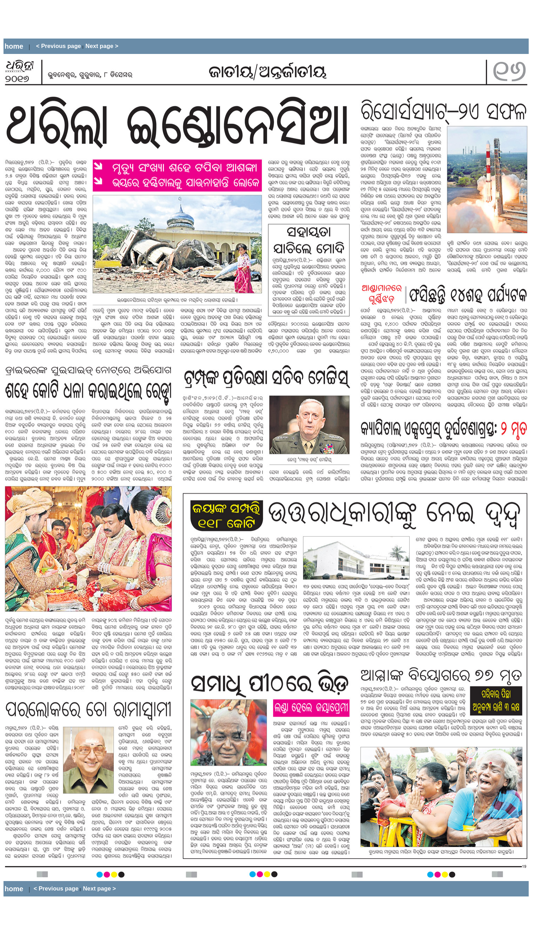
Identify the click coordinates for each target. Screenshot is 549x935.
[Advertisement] (131, 19)
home (14, 46)
